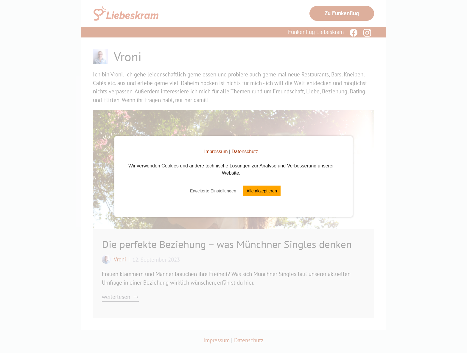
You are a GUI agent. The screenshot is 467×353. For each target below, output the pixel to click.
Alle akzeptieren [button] (262, 191)
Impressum (216, 151)
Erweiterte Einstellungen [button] (213, 191)
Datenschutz (245, 151)
